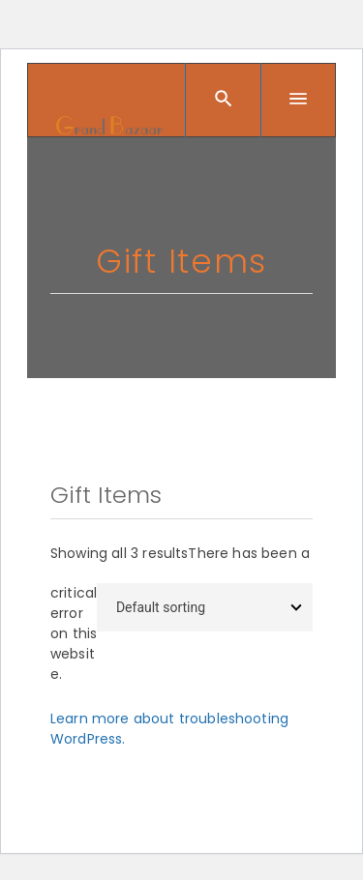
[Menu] (298, 100)
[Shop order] (204, 607)
